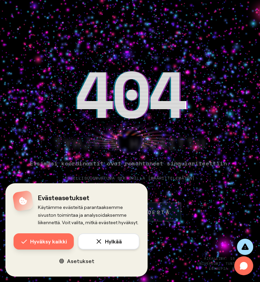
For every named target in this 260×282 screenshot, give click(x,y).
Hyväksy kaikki (44, 241)
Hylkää (108, 241)
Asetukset (76, 261)
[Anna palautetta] (245, 247)
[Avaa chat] (243, 265)
